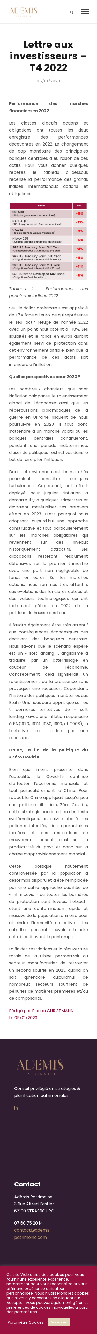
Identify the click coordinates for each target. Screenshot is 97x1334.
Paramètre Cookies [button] (26, 1322)
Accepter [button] (58, 1322)
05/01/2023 (48, 81)
